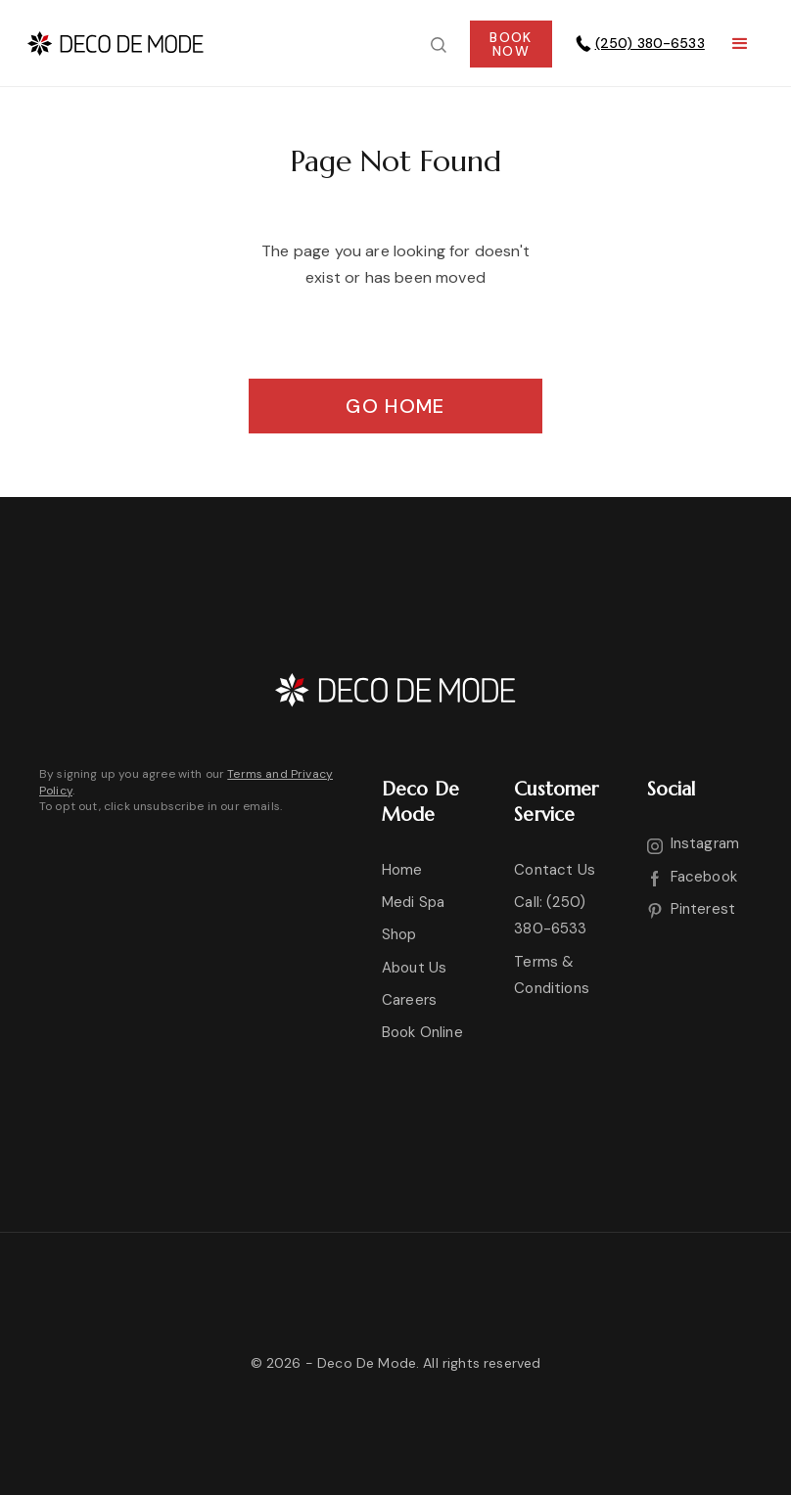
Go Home (395, 406)
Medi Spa (413, 902)
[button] (740, 44)
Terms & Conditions (551, 975)
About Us (414, 967)
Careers (409, 1000)
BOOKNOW (510, 44)
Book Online (422, 1032)
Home (402, 870)
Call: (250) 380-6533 (550, 915)
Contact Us (554, 870)
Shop (399, 934)
